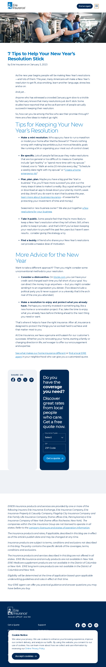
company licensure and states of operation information (59, 527)
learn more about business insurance (41, 197)
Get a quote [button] (53, 458)
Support (42, 625)
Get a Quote (13, 625)
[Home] (17, 6)
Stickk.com (59, 277)
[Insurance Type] (54, 437)
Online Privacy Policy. (35, 648)
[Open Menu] (96, 6)
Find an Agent (85, 6)
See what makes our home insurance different (40, 353)
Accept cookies (24, 656)
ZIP (46, 443)
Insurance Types (51, 433)
